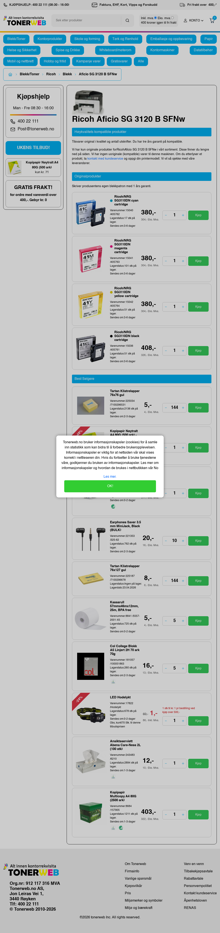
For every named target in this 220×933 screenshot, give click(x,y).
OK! (110, 486)
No (155, 468)
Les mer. (110, 477)
